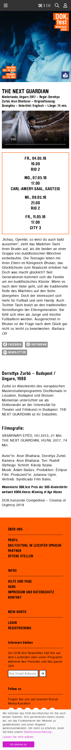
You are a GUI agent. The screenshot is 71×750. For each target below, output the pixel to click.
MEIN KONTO (17, 612)
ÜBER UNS (15, 529)
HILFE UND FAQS (20, 581)
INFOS (12, 571)
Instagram (36, 344)
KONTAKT (15, 597)
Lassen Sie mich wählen (18, 737)
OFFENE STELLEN (20, 556)
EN (48, 6)
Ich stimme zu (18, 744)
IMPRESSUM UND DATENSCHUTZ (31, 592)
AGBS (12, 587)
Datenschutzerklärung (37, 732)
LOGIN (12, 623)
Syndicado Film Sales (33, 479)
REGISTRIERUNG (19, 628)
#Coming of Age (42, 492)
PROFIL (13, 540)
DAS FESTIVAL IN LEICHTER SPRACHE (35, 545)
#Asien (57, 492)
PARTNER (14, 551)
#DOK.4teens (22, 492)
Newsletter (14, 352)
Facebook (12, 344)
